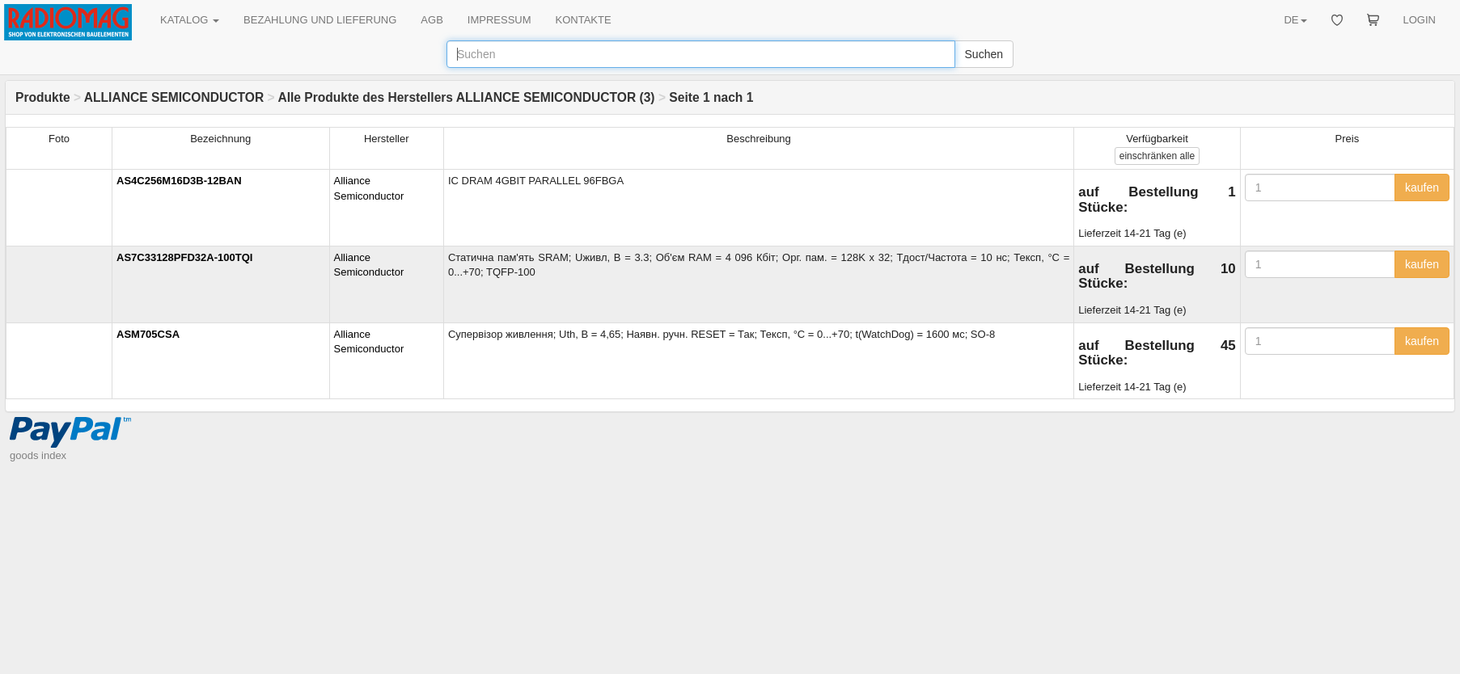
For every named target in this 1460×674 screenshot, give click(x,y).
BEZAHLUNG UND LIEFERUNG (319, 20)
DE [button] (1295, 20)
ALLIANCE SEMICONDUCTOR (174, 97)
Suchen (984, 54)
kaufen (1422, 187)
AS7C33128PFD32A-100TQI (184, 257)
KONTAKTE (584, 20)
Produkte (42, 97)
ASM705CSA (148, 334)
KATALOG (189, 20)
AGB (431, 20)
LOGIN (1419, 20)
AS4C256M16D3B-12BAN (179, 181)
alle (1157, 156)
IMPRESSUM (499, 20)
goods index (38, 455)
